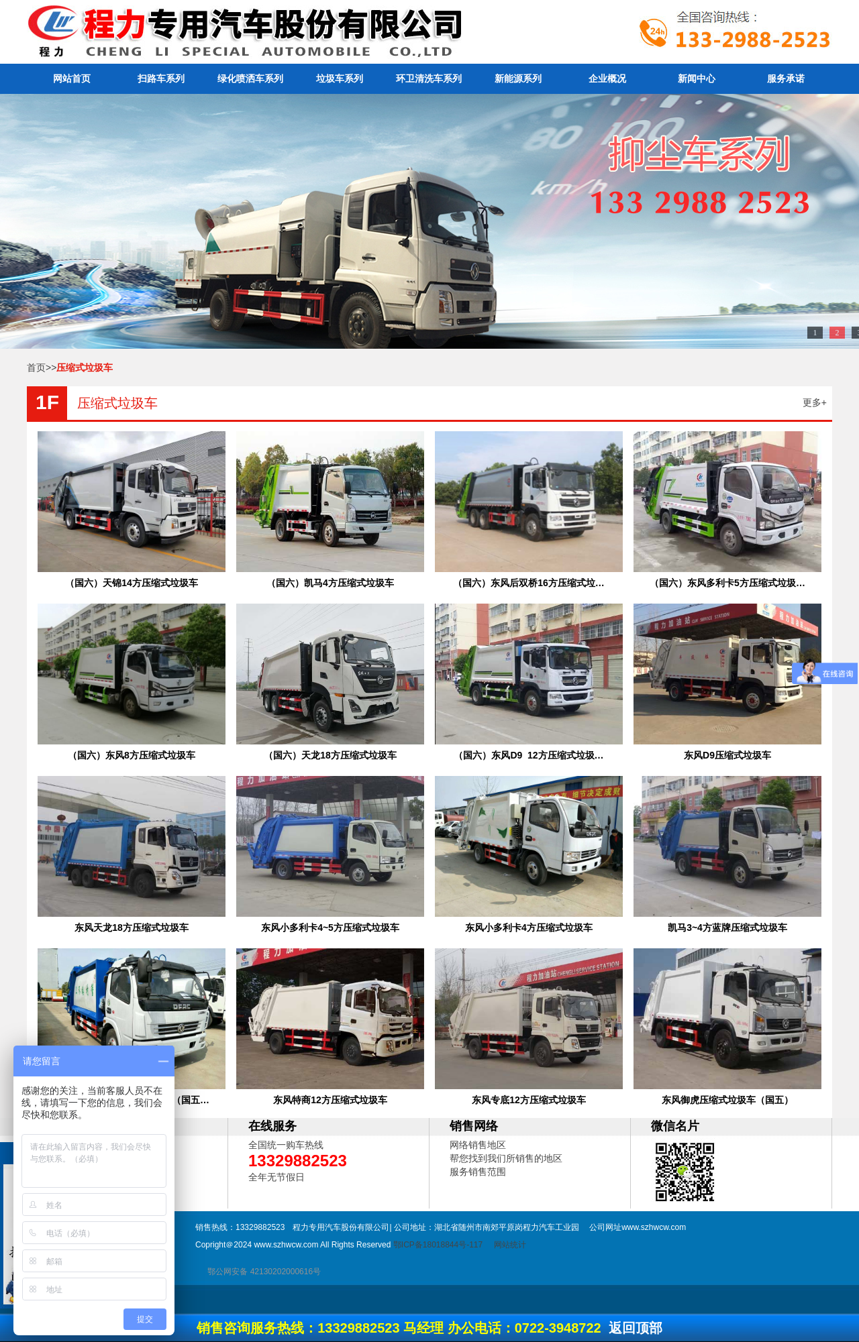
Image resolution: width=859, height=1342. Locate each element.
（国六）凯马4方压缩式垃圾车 (330, 582)
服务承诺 (786, 78)
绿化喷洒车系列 (250, 78)
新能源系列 (518, 78)
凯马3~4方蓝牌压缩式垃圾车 (727, 927)
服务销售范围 (478, 1171)
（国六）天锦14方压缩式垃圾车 (131, 582)
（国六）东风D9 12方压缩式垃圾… (528, 755)
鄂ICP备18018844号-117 (438, 1244)
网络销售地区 (478, 1144)
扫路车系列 (161, 78)
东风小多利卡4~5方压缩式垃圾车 (330, 927)
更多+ (815, 402)
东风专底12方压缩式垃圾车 (529, 1100)
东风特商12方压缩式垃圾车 (330, 1100)
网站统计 (510, 1244)
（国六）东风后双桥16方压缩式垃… (529, 582)
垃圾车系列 (339, 78)
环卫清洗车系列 (429, 78)
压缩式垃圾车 (117, 403)
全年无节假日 (276, 1177)
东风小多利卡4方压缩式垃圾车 (529, 927)
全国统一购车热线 (285, 1144)
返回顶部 (635, 1328)
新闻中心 (696, 78)
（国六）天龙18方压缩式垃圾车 (330, 755)
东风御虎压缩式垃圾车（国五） (727, 1100)
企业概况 (607, 78)
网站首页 (72, 78)
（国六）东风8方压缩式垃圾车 (131, 755)
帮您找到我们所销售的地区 (506, 1158)
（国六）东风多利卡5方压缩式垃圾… (727, 582)
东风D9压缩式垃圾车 (727, 755)
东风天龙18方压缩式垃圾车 (131, 927)
